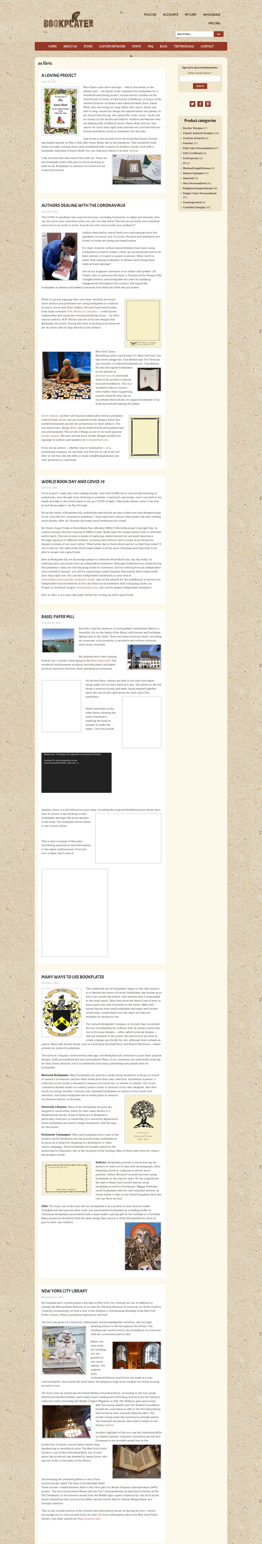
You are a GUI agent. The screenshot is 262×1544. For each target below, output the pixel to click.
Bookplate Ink (81, 19)
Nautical (188, 178)
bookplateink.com (97, 440)
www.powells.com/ (88, 588)
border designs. (51, 436)
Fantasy (188, 143)
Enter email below (200, 73)
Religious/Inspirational (198, 189)
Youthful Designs (194, 208)
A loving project (58, 75)
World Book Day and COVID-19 (73, 481)
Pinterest (208, 104)
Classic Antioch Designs (198, 133)
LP (184, 163)
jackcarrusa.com (105, 376)
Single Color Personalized (200, 194)
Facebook (200, 104)
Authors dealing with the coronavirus (83, 205)
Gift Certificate (193, 153)
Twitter (192, 104)
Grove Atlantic (50, 416)
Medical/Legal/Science (197, 168)
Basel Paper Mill (57, 617)
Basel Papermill (100, 661)
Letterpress (190, 158)
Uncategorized (192, 203)
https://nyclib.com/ (88, 1519)
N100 (73, 428)
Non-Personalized (194, 183)
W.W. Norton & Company (82, 312)
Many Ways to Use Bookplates (72, 977)
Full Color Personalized (198, 148)
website (133, 151)
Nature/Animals (193, 173)
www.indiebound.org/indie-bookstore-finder (68, 580)
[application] (76, 773)
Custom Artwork (194, 138)
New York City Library (64, 1291)
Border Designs (193, 128)
